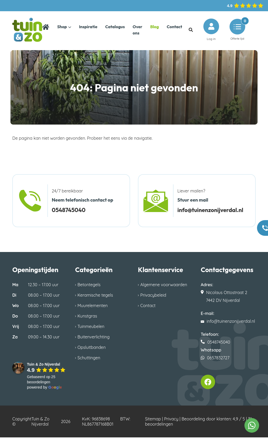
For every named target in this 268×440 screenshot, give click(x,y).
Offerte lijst (237, 31)
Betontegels (88, 287)
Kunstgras (87, 318)
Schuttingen (88, 360)
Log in (211, 31)
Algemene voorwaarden (163, 287)
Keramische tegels (95, 297)
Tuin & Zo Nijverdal (40, 424)
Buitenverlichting (93, 339)
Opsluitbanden (91, 350)
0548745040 (70, 212)
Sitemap (153, 421)
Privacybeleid (153, 297)
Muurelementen (92, 308)
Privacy (171, 421)
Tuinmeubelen (90, 329)
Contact (147, 308)
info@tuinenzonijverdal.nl (214, 212)
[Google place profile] (43, 367)
